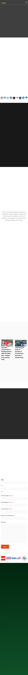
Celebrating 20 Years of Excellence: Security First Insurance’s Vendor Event (19, 345)
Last (2, 484)
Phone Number (7, 488)
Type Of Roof (6, 501)
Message (3, 514)
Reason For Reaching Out (7, 508)
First (2, 478)
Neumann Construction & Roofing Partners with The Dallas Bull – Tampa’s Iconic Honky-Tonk (6, 346)
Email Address (7, 495)
